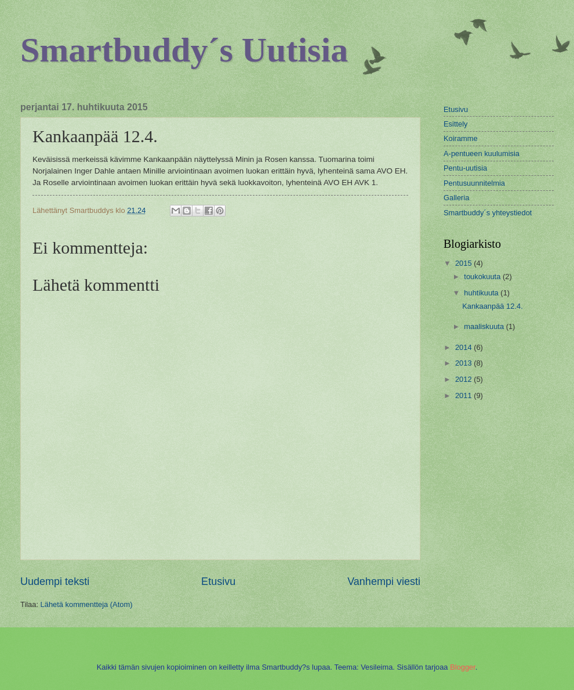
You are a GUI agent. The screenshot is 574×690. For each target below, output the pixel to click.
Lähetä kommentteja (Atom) (87, 604)
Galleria (456, 197)
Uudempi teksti (54, 581)
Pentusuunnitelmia (474, 183)
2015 (464, 263)
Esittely (456, 124)
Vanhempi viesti (383, 581)
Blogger (462, 667)
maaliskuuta (485, 326)
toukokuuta (483, 276)
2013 (464, 363)
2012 (464, 379)
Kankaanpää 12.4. (492, 306)
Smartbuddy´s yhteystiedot (488, 212)
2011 (464, 395)
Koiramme (461, 138)
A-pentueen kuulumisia (481, 153)
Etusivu (218, 581)
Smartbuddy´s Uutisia (184, 50)
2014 (464, 347)
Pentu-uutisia (465, 168)
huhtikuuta (482, 292)
